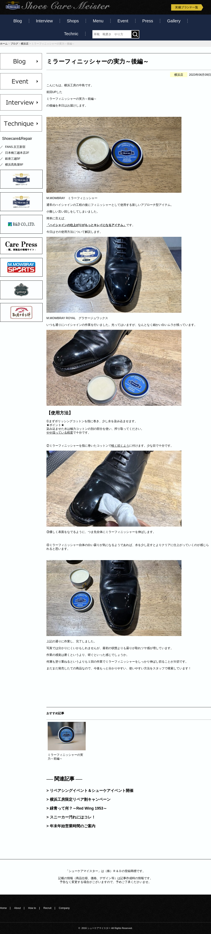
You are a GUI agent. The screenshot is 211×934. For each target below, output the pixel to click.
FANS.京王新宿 (15, 146)
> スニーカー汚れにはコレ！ (70, 817)
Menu (98, 21)
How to (32, 908)
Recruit (47, 908)
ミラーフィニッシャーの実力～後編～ (97, 61)
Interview (44, 21)
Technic (71, 33)
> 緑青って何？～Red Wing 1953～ (76, 808)
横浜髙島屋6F (14, 164)
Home (3, 908)
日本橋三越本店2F (17, 152)
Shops (73, 21)
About (17, 908)
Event (123, 21)
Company (64, 908)
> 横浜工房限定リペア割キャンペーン (78, 799)
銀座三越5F (12, 158)
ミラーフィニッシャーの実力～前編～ (71, 98)
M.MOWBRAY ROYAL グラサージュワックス (77, 318)
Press (147, 21)
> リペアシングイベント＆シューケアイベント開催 (89, 790)
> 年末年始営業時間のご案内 (70, 826)
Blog (18, 21)
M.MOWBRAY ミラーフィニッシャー (71, 198)
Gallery (173, 21)
